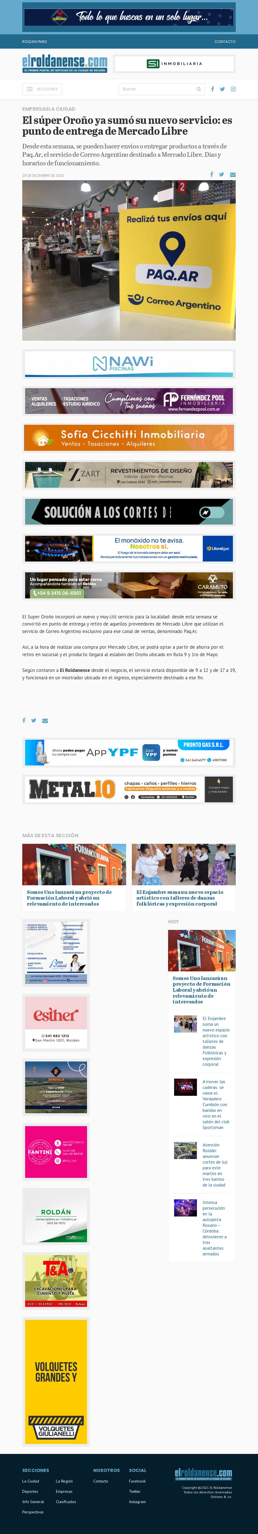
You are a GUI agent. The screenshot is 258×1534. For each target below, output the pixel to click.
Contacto (225, 41)
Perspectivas (33, 1512)
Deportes (30, 1491)
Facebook (137, 1481)
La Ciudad (30, 1481)
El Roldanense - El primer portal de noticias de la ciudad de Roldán (64, 63)
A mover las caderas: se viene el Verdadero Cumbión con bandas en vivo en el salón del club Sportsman (216, 1104)
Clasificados (66, 1501)
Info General (33, 1501)
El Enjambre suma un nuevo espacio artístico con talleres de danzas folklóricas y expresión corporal (216, 1041)
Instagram (137, 1501)
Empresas (64, 1491)
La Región (64, 1481)
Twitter (135, 1491)
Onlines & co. (221, 1497)
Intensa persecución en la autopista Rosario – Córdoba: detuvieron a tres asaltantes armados (215, 1228)
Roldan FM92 (34, 41)
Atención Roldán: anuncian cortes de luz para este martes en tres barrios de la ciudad (215, 1165)
